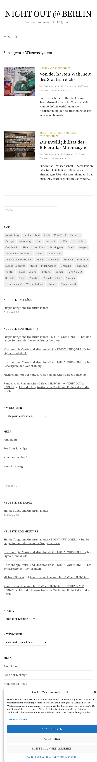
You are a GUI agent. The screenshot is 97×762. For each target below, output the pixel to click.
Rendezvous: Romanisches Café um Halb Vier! (59, 374)
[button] (95, 692)
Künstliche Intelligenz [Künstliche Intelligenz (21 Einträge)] (18, 253)
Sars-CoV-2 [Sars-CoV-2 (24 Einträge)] (75, 271)
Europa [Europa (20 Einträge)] (9, 241)
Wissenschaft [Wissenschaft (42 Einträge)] (68, 284)
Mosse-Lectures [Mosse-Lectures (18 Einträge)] (15, 265)
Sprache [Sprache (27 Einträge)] (10, 278)
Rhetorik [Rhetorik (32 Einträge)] (46, 271)
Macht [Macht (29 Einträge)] (40, 259)
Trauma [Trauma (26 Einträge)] (70, 278)
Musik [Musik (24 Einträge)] (33, 265)
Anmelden (10, 439)
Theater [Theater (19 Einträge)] (34, 278)
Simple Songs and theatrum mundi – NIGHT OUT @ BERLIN (42, 337)
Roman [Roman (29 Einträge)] (59, 271)
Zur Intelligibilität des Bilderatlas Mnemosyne (63, 144)
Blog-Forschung (51, 132)
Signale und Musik (15, 353)
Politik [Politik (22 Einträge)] (9, 271)
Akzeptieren (52, 729)
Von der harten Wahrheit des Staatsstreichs (65, 76)
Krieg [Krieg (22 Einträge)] (70, 247)
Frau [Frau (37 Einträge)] (38, 241)
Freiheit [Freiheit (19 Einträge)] (50, 241)
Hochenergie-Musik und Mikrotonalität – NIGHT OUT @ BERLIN (45, 349)
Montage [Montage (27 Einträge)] (82, 259)
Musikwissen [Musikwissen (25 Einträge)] (48, 265)
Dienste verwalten (18, 719)
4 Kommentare (61, 158)
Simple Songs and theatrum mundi (26, 308)
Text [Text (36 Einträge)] (22, 278)
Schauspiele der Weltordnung (23, 366)
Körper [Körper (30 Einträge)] (83, 247)
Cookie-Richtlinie (35, 757)
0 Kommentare (61, 90)
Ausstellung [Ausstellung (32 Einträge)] (12, 235)
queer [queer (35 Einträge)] (32, 271)
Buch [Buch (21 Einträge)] (47, 235)
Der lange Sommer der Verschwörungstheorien (47, 338)
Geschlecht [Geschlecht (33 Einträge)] (12, 247)
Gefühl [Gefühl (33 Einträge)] (63, 241)
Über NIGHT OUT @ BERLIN (61, 757)
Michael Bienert (14, 374)
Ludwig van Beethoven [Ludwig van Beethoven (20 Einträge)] (18, 259)
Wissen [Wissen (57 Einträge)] (52, 284)
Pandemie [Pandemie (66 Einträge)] (81, 265)
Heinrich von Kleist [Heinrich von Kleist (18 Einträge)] (34, 247)
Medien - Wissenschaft (55, 68)
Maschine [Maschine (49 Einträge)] (53, 259)
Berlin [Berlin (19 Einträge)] (27, 235)
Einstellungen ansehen (52, 748)
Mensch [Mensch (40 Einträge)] (68, 259)
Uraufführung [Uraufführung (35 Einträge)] (13, 284)
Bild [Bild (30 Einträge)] (37, 235)
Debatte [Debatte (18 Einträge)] (75, 235)
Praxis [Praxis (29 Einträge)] (21, 271)
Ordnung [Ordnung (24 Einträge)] (66, 265)
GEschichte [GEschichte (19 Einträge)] (78, 241)
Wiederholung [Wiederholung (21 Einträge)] (34, 284)
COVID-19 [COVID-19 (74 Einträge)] (60, 235)
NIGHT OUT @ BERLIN (48, 14)
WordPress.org (13, 466)
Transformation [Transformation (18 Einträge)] (52, 278)
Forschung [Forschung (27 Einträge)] (24, 241)
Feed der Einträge (15, 448)
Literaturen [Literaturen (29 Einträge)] (54, 253)
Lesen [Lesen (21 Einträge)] (39, 253)
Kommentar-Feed (15, 457)
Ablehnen (52, 738)
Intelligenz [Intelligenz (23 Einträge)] (56, 247)
